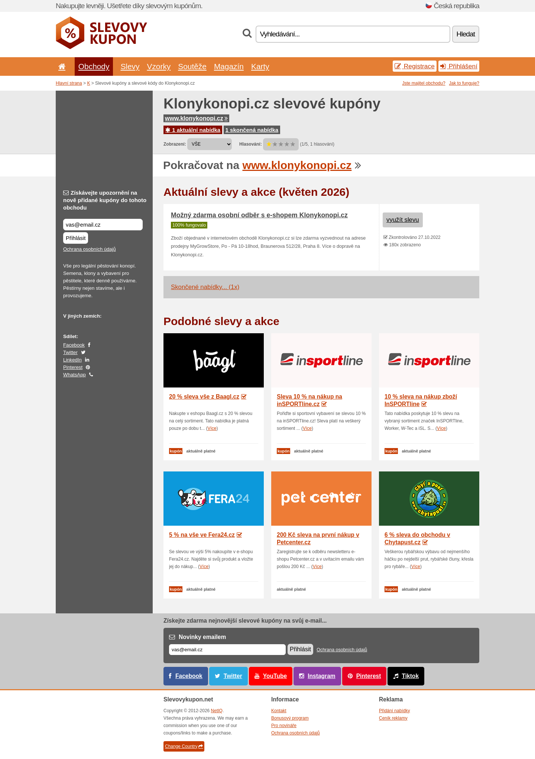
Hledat (466, 34)
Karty (260, 66)
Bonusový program (290, 718)
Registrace (415, 66)
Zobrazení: (174, 144)
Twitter (70, 352)
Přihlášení (458, 66)
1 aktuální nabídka (192, 130)
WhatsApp (74, 374)
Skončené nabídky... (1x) (205, 287)
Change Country (184, 746)
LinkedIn (72, 360)
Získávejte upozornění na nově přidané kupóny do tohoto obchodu (104, 200)
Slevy (129, 66)
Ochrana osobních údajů (89, 249)
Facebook (74, 345)
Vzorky (159, 66)
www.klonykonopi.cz (196, 118)
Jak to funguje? (464, 83)
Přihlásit (75, 238)
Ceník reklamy (393, 718)
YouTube (275, 676)
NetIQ (217, 710)
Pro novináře (283, 725)
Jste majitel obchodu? (423, 83)
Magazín (229, 66)
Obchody (94, 66)
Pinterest (72, 367)
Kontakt (278, 710)
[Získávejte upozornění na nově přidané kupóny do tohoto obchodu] (103, 224)
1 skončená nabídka (252, 130)
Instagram (321, 676)
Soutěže (192, 66)
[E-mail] (227, 649)
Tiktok (410, 676)
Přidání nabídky (394, 710)
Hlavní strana (69, 83)
